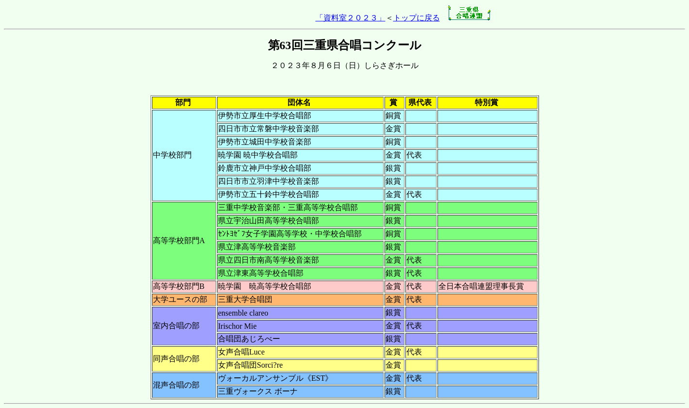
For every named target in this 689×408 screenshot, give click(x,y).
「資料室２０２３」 (351, 18)
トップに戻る (416, 18)
